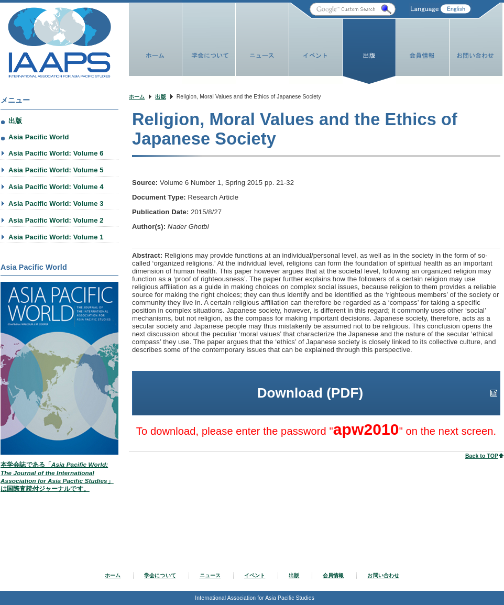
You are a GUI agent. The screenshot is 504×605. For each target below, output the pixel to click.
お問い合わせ (383, 575)
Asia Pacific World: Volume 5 (56, 170)
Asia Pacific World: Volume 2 (56, 220)
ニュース (210, 575)
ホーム (137, 97)
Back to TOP (481, 443)
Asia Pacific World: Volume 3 (56, 203)
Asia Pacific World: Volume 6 (56, 153)
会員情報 (333, 575)
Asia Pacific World (38, 137)
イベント (255, 575)
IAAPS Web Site (59, 43)
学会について (160, 575)
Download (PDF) (310, 380)
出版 (160, 97)
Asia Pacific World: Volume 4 (56, 187)
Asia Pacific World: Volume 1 (56, 237)
